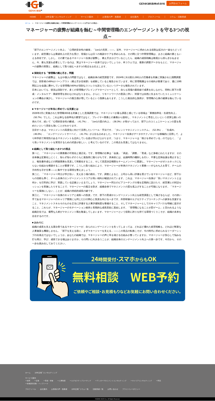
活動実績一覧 (98, 338)
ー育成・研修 (48, 329)
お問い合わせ (113, 338)
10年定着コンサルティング (58, 17)
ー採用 (27, 329)
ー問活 (158, 329)
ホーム (28, 321)
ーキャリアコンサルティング (141, 329)
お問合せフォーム (178, 3)
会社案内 (134, 17)
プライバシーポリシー (131, 338)
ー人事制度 (61, 329)
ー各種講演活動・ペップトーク (36, 332)
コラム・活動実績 (178, 17)
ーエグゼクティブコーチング (80, 329)
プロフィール (154, 17)
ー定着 (36, 329)
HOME (33, 17)
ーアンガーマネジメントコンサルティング (110, 329)
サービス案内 (87, 17)
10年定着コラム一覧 (80, 338)
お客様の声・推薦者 (111, 17)
